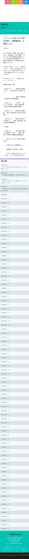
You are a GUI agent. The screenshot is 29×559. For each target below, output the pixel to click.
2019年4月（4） (5, 484)
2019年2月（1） (5, 492)
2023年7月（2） (5, 288)
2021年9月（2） (5, 378)
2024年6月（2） (5, 247)
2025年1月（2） (5, 219)
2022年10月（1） (5, 325)
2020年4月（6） (5, 439)
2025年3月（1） (5, 211)
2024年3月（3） (5, 259)
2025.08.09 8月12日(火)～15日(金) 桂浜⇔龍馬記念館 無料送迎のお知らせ (14, 188)
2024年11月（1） (5, 227)
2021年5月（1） (5, 394)
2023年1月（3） (5, 312)
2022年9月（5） (5, 329)
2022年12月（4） (5, 317)
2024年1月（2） (5, 268)
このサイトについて (7, 549)
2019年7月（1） (5, 471)
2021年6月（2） (5, 390)
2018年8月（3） (5, 516)
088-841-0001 (16, 540)
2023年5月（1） (5, 296)
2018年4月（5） (5, 528)
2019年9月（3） (5, 463)
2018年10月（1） (5, 508)
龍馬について (8, 546)
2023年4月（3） (5, 300)
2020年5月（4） (5, 435)
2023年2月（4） (5, 308)
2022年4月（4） (5, 349)
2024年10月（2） (5, 231)
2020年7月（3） (5, 427)
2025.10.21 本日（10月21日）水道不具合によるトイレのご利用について (14, 167)
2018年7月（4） (5, 520)
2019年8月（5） (5, 467)
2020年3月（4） (5, 443)
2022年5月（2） (5, 345)
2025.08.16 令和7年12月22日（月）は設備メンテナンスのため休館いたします (14, 180)
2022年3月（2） (5, 353)
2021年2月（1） (5, 402)
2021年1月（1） (5, 406)
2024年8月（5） (5, 239)
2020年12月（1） (5, 410)
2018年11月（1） (5, 504)
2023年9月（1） (5, 284)
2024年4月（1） (5, 255)
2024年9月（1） (5, 235)
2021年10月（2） (5, 374)
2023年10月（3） (5, 280)
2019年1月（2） (5, 496)
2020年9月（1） (5, 422)
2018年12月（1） (5, 500)
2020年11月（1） (5, 414)
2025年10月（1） (5, 198)
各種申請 (23, 549)
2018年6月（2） (5, 524)
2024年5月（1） (5, 251)
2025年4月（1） (5, 207)
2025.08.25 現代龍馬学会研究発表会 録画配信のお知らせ (14, 174)
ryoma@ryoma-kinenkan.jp (16, 543)
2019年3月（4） (5, 488)
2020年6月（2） (5, 431)
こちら (14, 80)
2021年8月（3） (5, 382)
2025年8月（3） (5, 202)
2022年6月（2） (5, 341)
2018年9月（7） (5, 512)
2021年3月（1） (5, 398)
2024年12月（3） (5, 223)
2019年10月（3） (5, 459)
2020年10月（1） (5, 418)
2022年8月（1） (5, 333)
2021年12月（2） (5, 365)
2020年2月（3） (5, 447)
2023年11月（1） (5, 276)
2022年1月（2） (5, 361)
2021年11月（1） (5, 369)
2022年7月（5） (5, 337)
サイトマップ (20, 548)
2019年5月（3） (5, 480)
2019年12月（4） (5, 451)
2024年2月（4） (5, 264)
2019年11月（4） (5, 455)
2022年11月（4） (5, 321)
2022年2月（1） (5, 357)
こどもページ (18, 546)
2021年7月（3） (5, 386)
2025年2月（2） (5, 215)
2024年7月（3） (5, 243)
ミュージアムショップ (8, 548)
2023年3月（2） (5, 304)
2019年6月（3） (5, 475)
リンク (16, 549)
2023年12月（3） (5, 272)
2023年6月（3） (5, 292)
